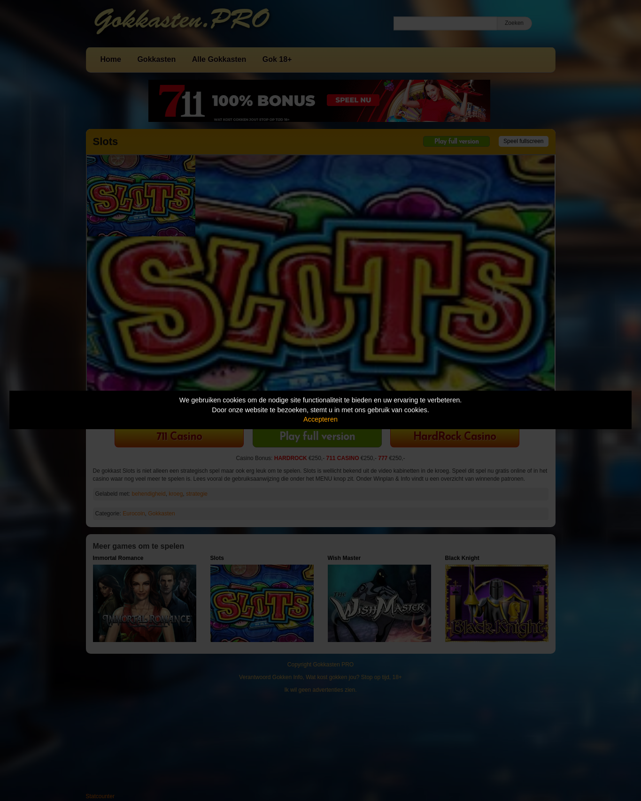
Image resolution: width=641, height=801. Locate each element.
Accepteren (320, 419)
